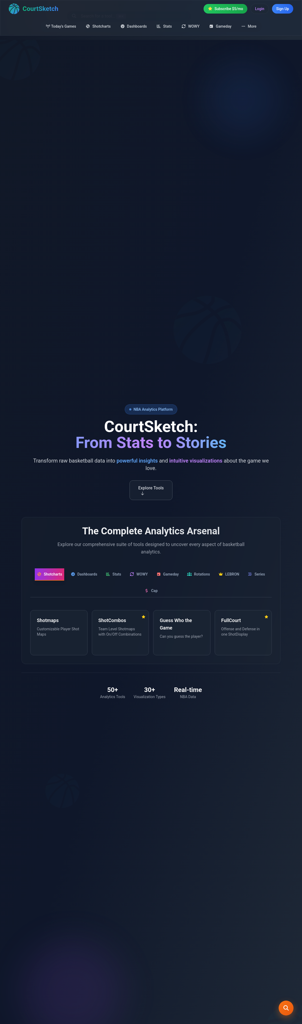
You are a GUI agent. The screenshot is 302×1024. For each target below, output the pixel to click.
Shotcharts (98, 26)
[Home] (33, 8)
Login (259, 9)
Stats (164, 26)
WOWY (190, 26)
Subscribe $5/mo (225, 9)
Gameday (220, 26)
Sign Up (282, 9)
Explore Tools (151, 492)
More (248, 26)
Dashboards (133, 26)
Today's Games (61, 26)
